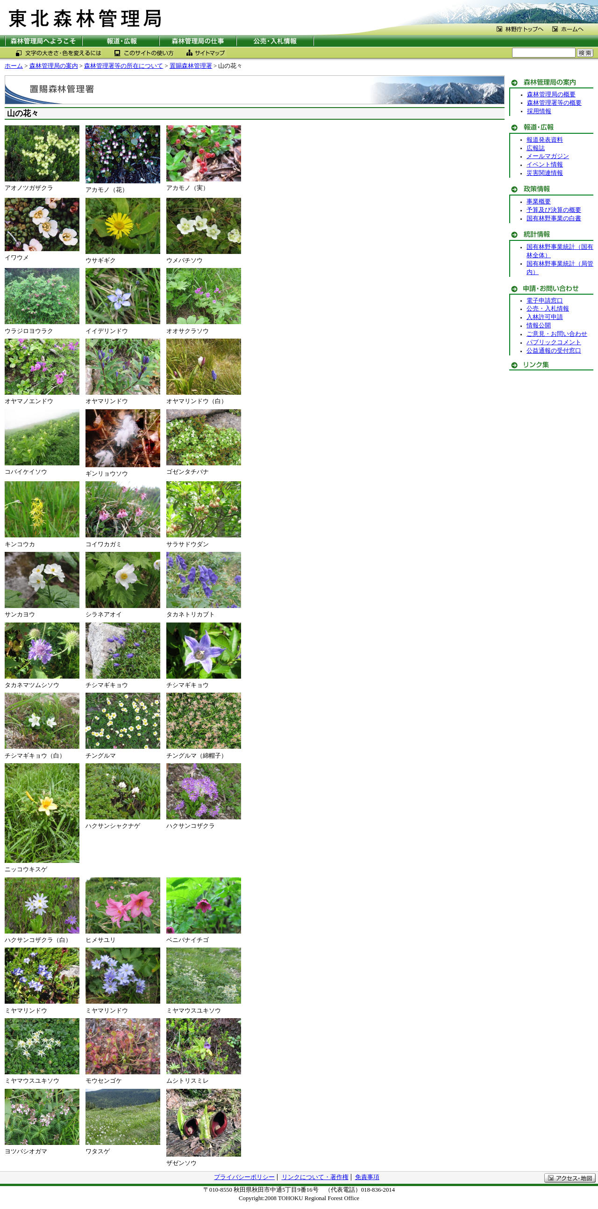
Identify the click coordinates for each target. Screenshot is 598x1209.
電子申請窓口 (545, 300)
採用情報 (539, 111)
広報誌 (536, 148)
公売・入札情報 (548, 308)
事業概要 (539, 201)
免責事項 (367, 1177)
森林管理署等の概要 (554, 103)
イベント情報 (545, 164)
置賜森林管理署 (191, 66)
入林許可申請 (545, 317)
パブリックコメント (554, 342)
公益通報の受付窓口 (554, 350)
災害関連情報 (545, 173)
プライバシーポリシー (244, 1177)
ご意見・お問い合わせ (557, 334)
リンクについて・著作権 (315, 1177)
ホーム (14, 66)
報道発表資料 (545, 140)
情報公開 (539, 325)
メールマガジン (548, 156)
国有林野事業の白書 (554, 218)
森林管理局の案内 (53, 66)
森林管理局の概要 (551, 94)
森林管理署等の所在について (123, 66)
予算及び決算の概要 (554, 210)
